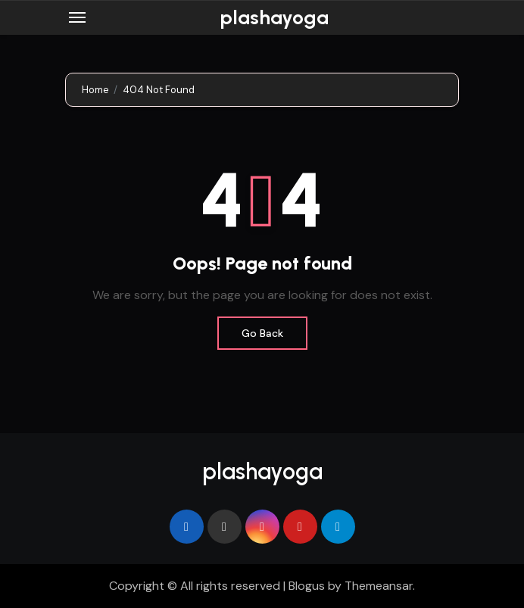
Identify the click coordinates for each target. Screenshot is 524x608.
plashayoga (274, 17)
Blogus (307, 586)
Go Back (262, 333)
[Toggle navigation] (77, 17)
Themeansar (379, 586)
